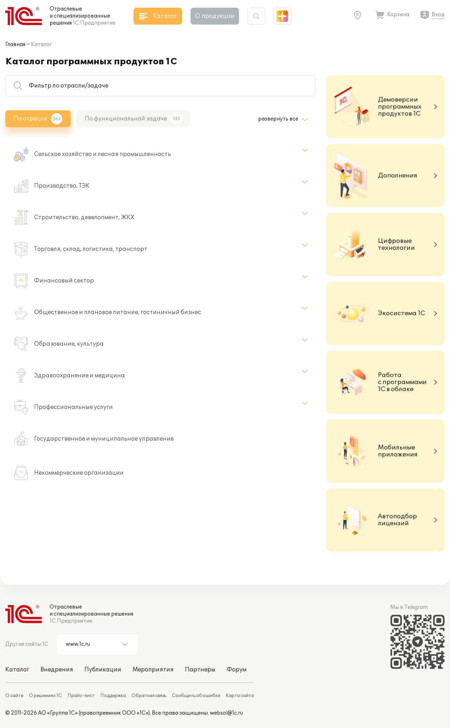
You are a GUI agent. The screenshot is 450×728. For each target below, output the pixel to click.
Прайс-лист (81, 695)
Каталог (41, 44)
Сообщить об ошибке (196, 695)
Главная (15, 44)
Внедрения (56, 669)
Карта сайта (240, 695)
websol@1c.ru (226, 713)
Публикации (102, 669)
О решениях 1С (45, 695)
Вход (438, 15)
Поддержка (113, 695)
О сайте (14, 695)
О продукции (214, 16)
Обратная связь (148, 695)
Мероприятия (153, 669)
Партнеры (200, 669)
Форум (236, 669)
